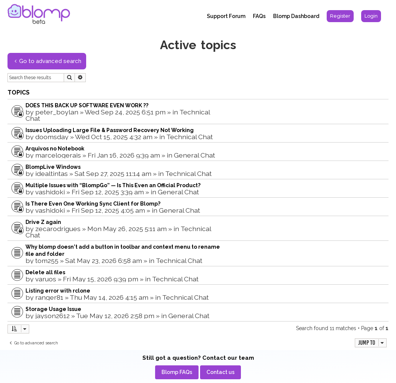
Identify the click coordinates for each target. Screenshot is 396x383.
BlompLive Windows (53, 167)
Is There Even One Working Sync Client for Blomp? (92, 204)
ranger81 (49, 297)
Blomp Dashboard (296, 16)
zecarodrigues (58, 229)
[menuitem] (340, 16)
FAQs (259, 16)
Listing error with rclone (57, 291)
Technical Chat (189, 137)
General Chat (194, 155)
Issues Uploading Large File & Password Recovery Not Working (109, 130)
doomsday (52, 137)
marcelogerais (58, 155)
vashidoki (50, 192)
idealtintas (51, 173)
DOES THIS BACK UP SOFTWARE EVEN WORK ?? (86, 105)
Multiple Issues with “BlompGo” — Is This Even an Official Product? (112, 185)
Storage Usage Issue (53, 309)
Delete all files (45, 272)
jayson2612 (52, 316)
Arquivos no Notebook (54, 149)
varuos (45, 279)
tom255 (46, 260)
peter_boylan (56, 112)
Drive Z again (43, 222)
